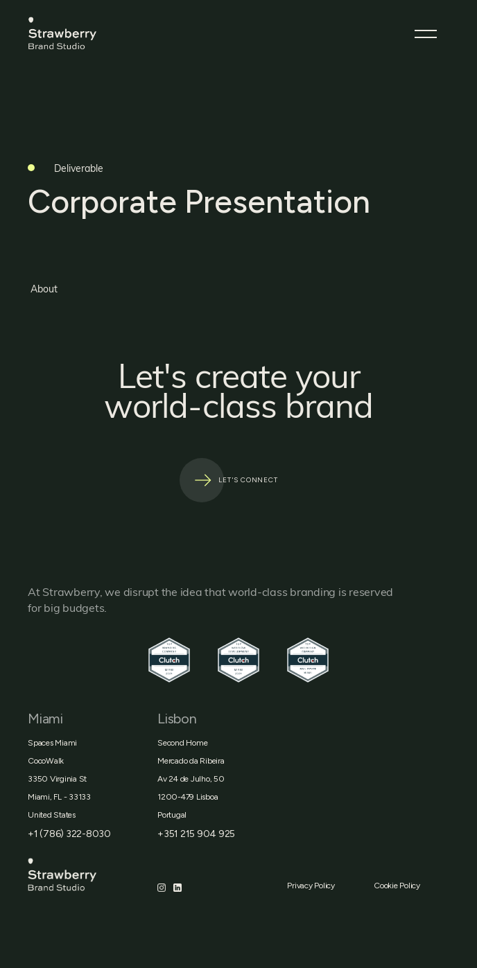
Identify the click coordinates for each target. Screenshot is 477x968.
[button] (425, 34)
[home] (94, 34)
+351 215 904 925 (196, 834)
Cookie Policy (397, 885)
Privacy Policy (311, 885)
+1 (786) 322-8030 (69, 834)
